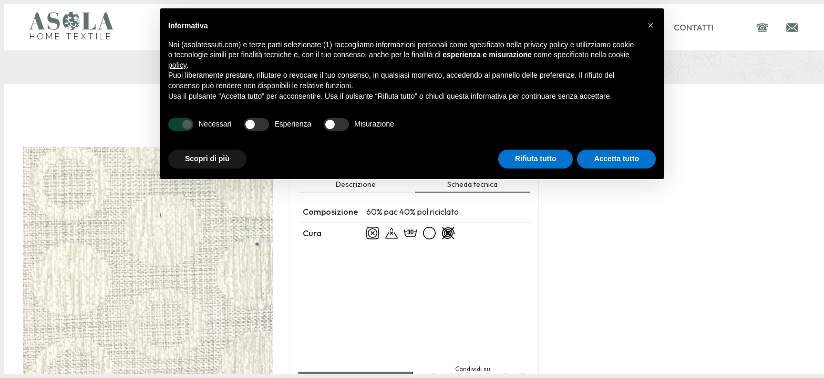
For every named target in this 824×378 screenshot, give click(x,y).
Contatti (694, 27)
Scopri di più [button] (207, 158)
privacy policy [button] (546, 44)
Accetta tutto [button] (616, 158)
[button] (650, 25)
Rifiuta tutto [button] (536, 158)
